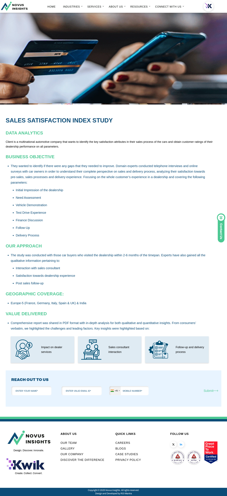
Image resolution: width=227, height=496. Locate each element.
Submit (211, 390)
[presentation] (171, 391)
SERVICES (94, 6)
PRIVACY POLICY (128, 459)
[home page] (14, 10)
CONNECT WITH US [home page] (168, 6)
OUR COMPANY (72, 454)
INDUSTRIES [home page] (71, 6)
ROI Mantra (126, 493)
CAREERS (122, 442)
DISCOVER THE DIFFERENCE (82, 459)
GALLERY (68, 448)
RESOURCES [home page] (139, 6)
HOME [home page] (51, 6)
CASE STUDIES (126, 454)
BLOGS (120, 448)
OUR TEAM (69, 442)
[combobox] (115, 390)
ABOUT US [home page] (116, 6)
